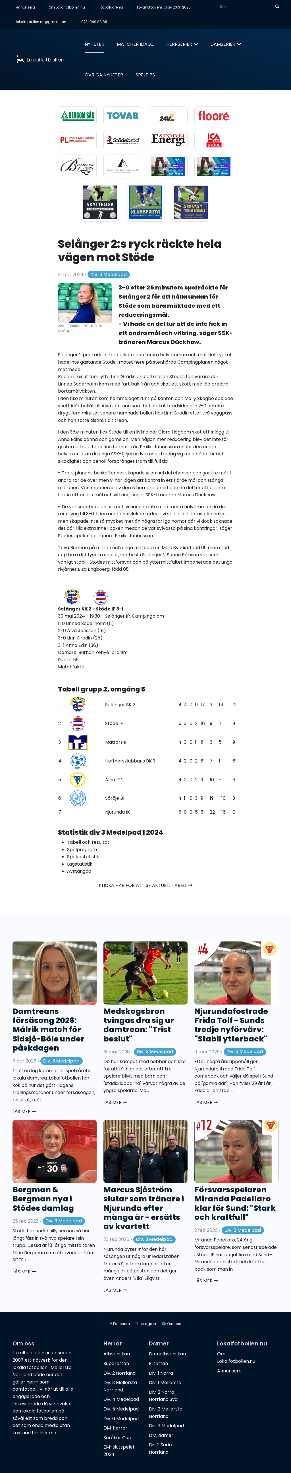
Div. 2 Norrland (119, 1373)
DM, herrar (115, 1428)
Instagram (146, 1323)
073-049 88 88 (94, 21)
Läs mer (24, 1111)
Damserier (222, 44)
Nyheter (94, 44)
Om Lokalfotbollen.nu (67, 7)
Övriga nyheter (104, 75)
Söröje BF (115, 798)
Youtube (171, 1323)
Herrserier (179, 44)
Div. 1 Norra (161, 1373)
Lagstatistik (79, 864)
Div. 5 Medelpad (121, 1409)
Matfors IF (116, 742)
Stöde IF (114, 723)
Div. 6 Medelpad (121, 1418)
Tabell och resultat (88, 842)
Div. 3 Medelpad (108, 274)
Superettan (116, 1363)
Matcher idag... (135, 44)
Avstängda (79, 871)
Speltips (145, 75)
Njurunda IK (117, 812)
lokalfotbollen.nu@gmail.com (42, 21)
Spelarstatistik (83, 856)
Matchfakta (71, 667)
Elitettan (158, 1363)
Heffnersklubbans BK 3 (130, 761)
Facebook (120, 1323)
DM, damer (161, 1435)
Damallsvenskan (167, 1354)
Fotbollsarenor (111, 7)
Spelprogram (82, 849)
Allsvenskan (116, 1354)
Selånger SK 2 (120, 704)
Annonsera (25, 7)
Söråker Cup (117, 1437)
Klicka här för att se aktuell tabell (145, 885)
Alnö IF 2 (114, 779)
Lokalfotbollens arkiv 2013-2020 (164, 7)
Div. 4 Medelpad (121, 1399)
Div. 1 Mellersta (165, 1382)
